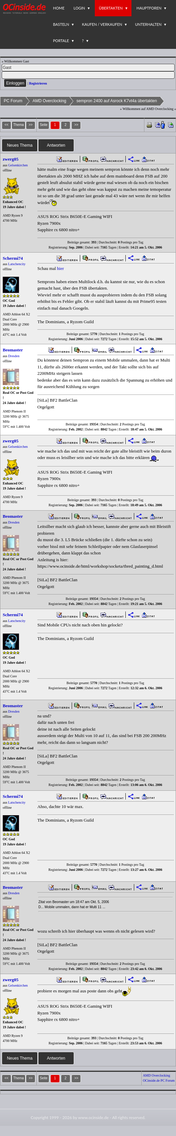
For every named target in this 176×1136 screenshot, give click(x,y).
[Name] (88, 67)
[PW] (88, 75)
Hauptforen (149, 8)
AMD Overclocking (49, 100)
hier (60, 268)
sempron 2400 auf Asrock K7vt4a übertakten (116, 100)
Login (79, 8)
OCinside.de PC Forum (159, 1080)
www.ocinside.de (93, 1117)
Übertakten (111, 8)
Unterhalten (148, 24)
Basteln (61, 24)
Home (59, 8)
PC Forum (13, 100)
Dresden (13, 356)
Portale (61, 40)
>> (76, 125)
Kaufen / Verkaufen (102, 24)
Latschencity (16, 264)
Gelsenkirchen (18, 165)
